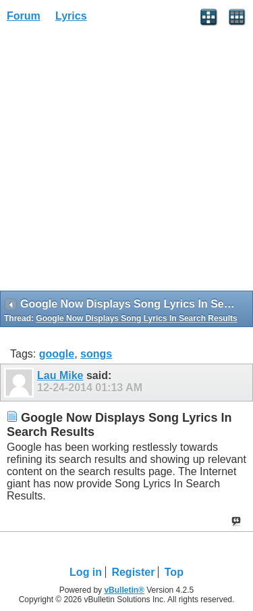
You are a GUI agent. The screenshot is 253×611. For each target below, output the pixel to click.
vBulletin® (124, 590)
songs (96, 354)
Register (132, 572)
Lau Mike (60, 375)
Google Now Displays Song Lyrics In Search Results (136, 318)
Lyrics (71, 16)
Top (174, 572)
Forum (23, 16)
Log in (85, 572)
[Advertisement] (126, 161)
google (56, 354)
